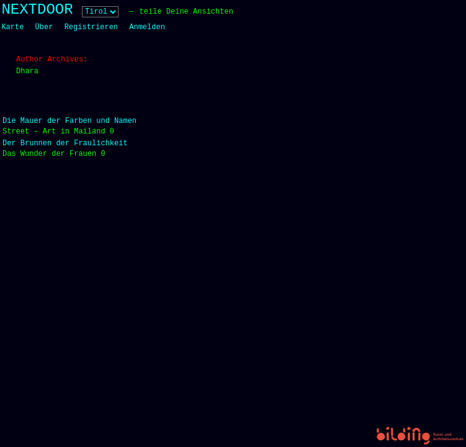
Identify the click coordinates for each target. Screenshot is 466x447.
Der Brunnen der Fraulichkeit (65, 143)
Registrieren (91, 27)
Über (44, 27)
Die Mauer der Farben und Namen (69, 121)
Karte (12, 27)
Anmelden (147, 27)
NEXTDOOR (37, 9)
